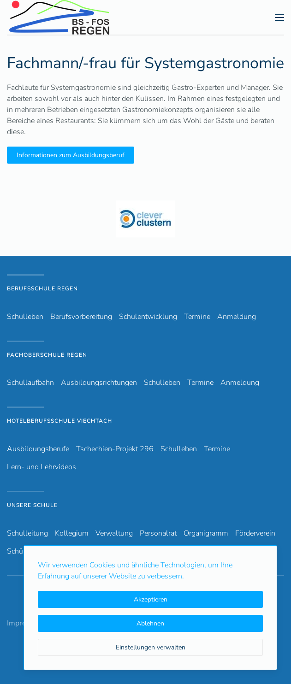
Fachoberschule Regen (47, 355)
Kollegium (72, 533)
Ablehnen (150, 623)
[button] (279, 17)
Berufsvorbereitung (81, 317)
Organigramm (206, 533)
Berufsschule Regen (42, 288)
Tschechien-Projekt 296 (115, 449)
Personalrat (158, 533)
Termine (197, 317)
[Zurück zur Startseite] (75, 17)
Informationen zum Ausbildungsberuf (71, 155)
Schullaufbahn (30, 382)
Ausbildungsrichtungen (99, 382)
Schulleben (25, 317)
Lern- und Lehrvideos (41, 467)
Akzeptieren (150, 599)
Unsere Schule (32, 505)
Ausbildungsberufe (38, 449)
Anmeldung (236, 317)
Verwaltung (114, 533)
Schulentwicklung (148, 317)
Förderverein (255, 533)
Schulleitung (27, 533)
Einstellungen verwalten (150, 647)
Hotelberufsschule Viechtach (59, 421)
